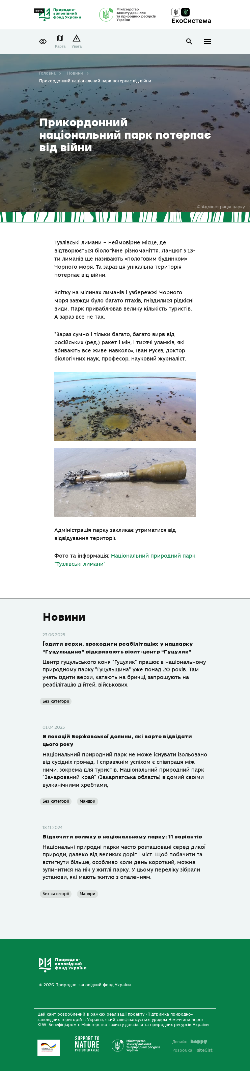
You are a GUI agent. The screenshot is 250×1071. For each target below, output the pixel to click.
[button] (43, 41)
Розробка (192, 1050)
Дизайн (189, 1041)
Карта (60, 46)
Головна (47, 73)
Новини (75, 73)
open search (189, 41)
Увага (77, 46)
